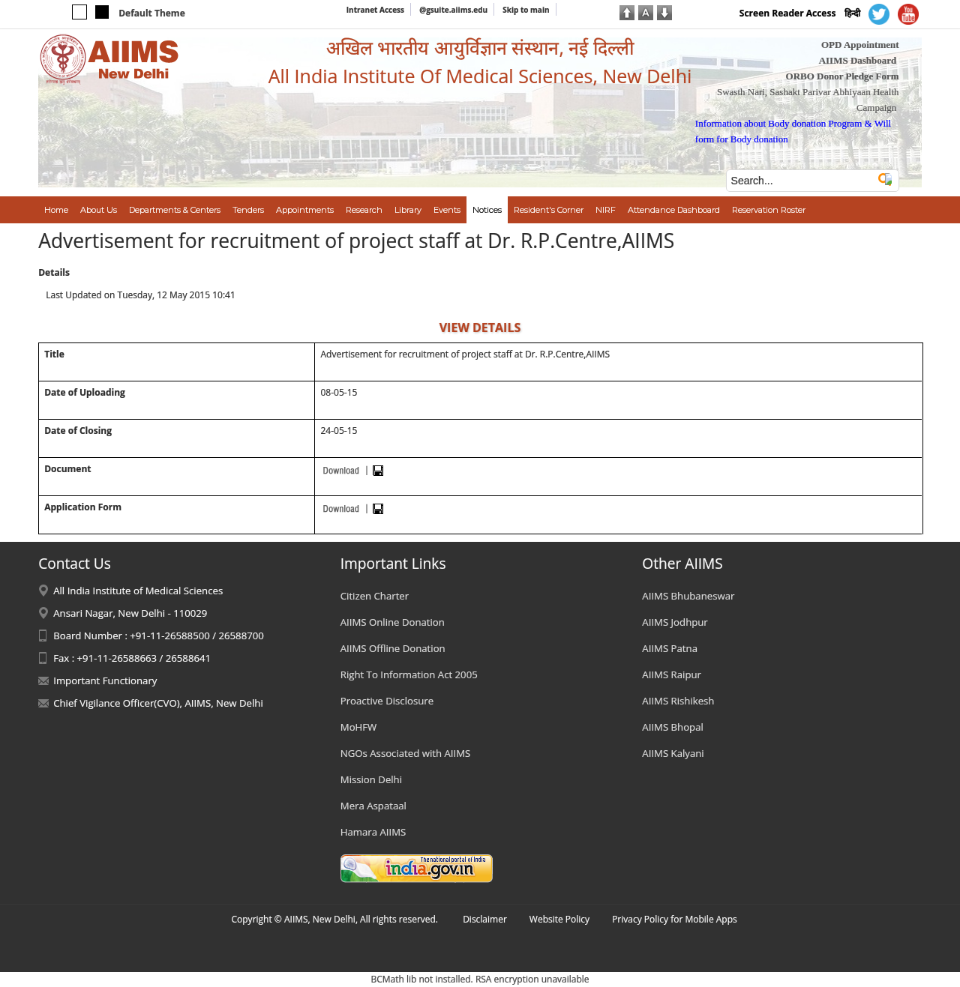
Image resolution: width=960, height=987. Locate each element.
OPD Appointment (860, 44)
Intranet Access (375, 9)
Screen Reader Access (788, 13)
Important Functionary (105, 680)
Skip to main (525, 9)
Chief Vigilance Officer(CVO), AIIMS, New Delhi (158, 703)
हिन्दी (852, 13)
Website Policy (560, 919)
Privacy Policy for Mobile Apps (674, 919)
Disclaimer (485, 919)
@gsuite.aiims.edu (453, 9)
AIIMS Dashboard (858, 60)
